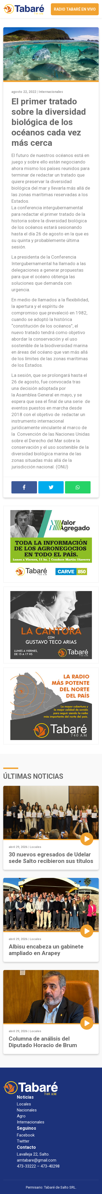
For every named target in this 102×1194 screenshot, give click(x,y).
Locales (35, 847)
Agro (21, 1116)
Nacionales (27, 1110)
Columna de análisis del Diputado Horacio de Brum (43, 1041)
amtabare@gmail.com (36, 1160)
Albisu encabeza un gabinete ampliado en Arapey (46, 949)
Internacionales (51, 92)
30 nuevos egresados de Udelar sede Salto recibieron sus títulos (51, 857)
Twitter (23, 1141)
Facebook (26, 1135)
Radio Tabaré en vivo (75, 9)
